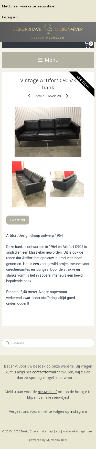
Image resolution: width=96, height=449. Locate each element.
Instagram (10, 17)
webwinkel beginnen (77, 431)
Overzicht (17, 220)
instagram (78, 411)
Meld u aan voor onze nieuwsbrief (29, 6)
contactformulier (46, 372)
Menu (48, 59)
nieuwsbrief (47, 391)
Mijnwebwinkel (56, 440)
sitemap (47, 431)
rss (58, 431)
